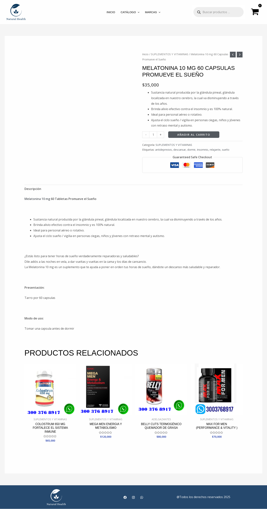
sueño (225, 149)
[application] (137, 12)
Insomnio (202, 149)
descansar (179, 149)
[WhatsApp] (141, 497)
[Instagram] (133, 497)
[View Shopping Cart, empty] (255, 12)
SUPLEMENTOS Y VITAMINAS (169, 54)
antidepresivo (163, 149)
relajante (215, 149)
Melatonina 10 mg (37, 199)
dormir (191, 149)
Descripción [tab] (32, 189)
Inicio (145, 54)
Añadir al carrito (193, 134)
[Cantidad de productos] (153, 134)
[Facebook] (125, 497)
